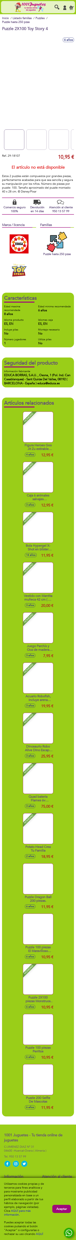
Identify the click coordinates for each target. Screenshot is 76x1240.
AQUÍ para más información (17, 1213)
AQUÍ (39, 1234)
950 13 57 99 (17, 1156)
